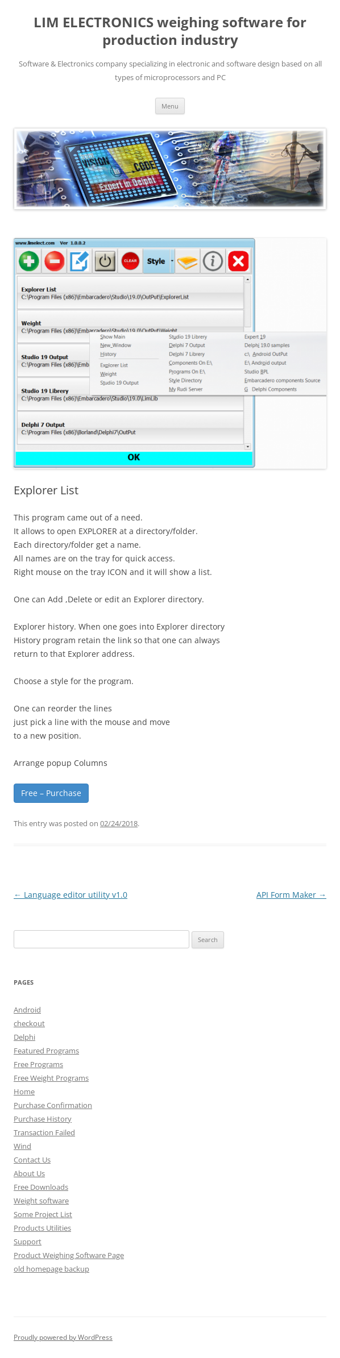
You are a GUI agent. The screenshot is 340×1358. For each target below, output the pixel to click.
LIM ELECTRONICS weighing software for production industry (170, 31)
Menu (170, 106)
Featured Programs (46, 1050)
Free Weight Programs (51, 1078)
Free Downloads (41, 1187)
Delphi (24, 1037)
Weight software (41, 1200)
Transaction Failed (44, 1132)
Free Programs (38, 1064)
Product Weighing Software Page (69, 1255)
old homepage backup (51, 1269)
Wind (22, 1146)
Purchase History (43, 1119)
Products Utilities (42, 1228)
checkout (29, 1023)
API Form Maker (291, 894)
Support (28, 1241)
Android (27, 1010)
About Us (29, 1173)
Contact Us (32, 1160)
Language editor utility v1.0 (70, 894)
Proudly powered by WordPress (63, 1337)
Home (24, 1091)
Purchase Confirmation (53, 1105)
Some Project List (43, 1214)
